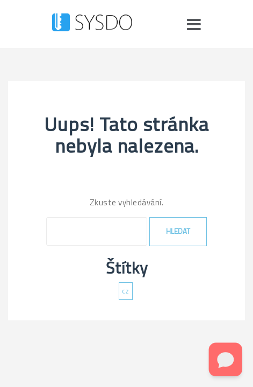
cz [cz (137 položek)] (125, 290)
